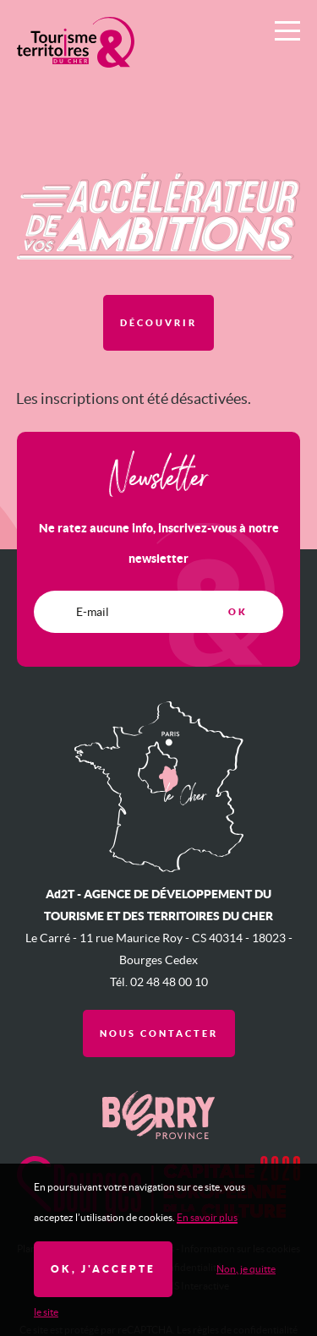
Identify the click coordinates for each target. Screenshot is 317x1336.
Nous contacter (159, 1033)
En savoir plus (207, 1217)
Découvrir (158, 323)
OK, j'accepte (103, 1268)
